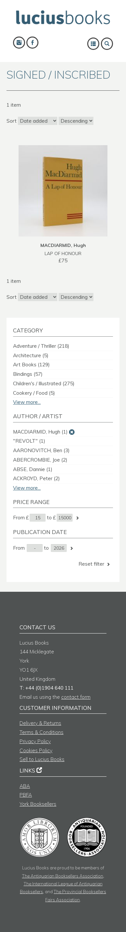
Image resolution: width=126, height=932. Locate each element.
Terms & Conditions (41, 732)
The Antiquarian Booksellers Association (62, 876)
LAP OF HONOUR (63, 253)
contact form (76, 697)
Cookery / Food (34, 393)
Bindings (28, 374)
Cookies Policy (36, 750)
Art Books (31, 364)
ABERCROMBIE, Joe (40, 460)
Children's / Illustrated (44, 383)
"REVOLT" (29, 441)
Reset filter (94, 564)
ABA (25, 786)
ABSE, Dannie (32, 469)
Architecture (31, 355)
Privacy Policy (35, 741)
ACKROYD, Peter (36, 478)
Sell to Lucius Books (42, 759)
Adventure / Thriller (41, 346)
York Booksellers (38, 804)
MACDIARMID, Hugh (40, 432)
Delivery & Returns (40, 723)
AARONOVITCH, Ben (41, 450)
